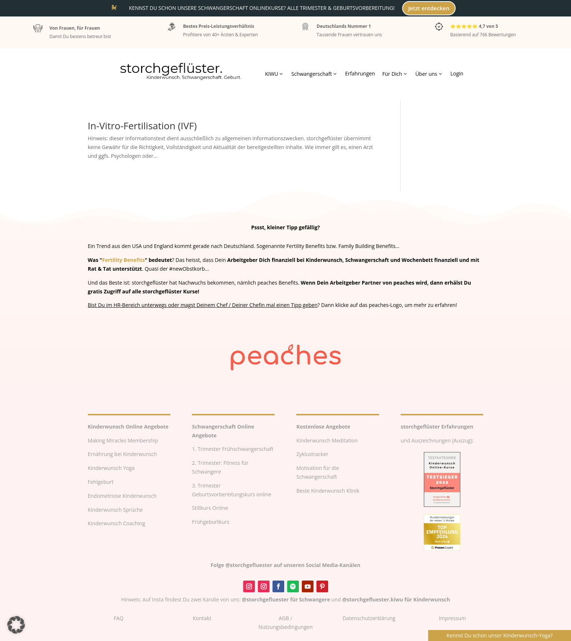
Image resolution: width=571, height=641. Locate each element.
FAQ (118, 618)
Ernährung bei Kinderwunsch (122, 454)
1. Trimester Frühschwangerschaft (232, 448)
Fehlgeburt (101, 481)
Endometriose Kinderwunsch (122, 495)
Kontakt (202, 618)
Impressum (452, 618)
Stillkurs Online (210, 507)
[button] (16, 625)
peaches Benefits (277, 282)
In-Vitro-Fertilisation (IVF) (142, 125)
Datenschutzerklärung (368, 618)
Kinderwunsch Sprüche (115, 509)
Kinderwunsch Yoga (111, 467)
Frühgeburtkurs (210, 521)
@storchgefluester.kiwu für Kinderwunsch (396, 599)
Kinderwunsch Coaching (116, 523)
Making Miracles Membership (123, 440)
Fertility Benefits (123, 259)
